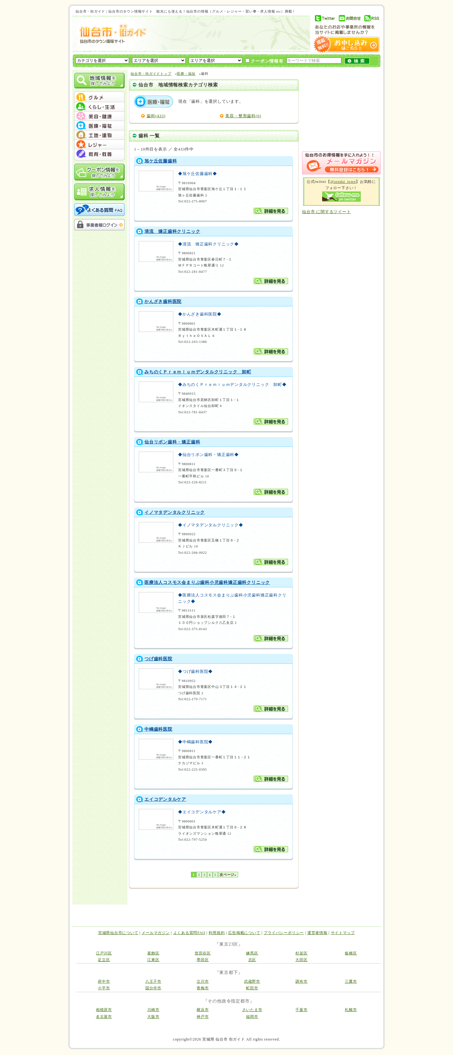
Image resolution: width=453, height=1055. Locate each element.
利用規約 (217, 933)
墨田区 (203, 960)
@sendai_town (343, 181)
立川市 (203, 981)
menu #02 (99, 107)
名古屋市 (104, 1016)
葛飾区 (153, 953)
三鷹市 (351, 981)
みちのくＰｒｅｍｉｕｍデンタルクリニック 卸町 (197, 372)
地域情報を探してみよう (99, 80)
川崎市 (153, 1010)
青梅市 (203, 988)
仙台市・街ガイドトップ (151, 73)
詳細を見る (271, 211)
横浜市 (203, 1010)
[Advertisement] (227, 33)
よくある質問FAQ (189, 933)
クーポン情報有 (264, 60)
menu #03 (99, 116)
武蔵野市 (252, 981)
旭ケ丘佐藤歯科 (160, 161)
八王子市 (153, 981)
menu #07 (99, 154)
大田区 (301, 960)
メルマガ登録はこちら (341, 162)
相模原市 (104, 1010)
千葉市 (301, 1010)
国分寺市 (153, 988)
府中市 (104, 981)
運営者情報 (317, 933)
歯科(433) (156, 115)
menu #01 (99, 97)
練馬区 (252, 953)
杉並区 (301, 953)
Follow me (341, 196)
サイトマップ (343, 933)
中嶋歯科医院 (158, 729)
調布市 (301, 981)
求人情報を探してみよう (99, 192)
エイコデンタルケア (165, 799)
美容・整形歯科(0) (243, 115)
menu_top (99, 92)
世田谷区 (203, 953)
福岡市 (252, 1016)
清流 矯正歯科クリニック (172, 231)
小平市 (104, 988)
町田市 (252, 988)
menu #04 (99, 125)
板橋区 (351, 953)
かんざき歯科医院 (163, 301)
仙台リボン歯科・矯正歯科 (172, 442)
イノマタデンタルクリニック (174, 512)
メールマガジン (156, 933)
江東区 (153, 960)
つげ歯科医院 (158, 659)
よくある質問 (99, 209)
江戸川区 (104, 953)
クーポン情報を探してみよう (99, 172)
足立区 (104, 960)
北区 (252, 960)
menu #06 (99, 144)
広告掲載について (244, 933)
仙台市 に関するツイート (326, 211)
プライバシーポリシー (284, 933)
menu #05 (99, 135)
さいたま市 (252, 1010)
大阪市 (153, 1016)
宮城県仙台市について (118, 933)
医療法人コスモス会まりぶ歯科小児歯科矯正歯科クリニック (207, 582)
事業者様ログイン (99, 224)
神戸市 (203, 1016)
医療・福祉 (186, 73)
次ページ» (228, 874)
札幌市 (351, 1010)
